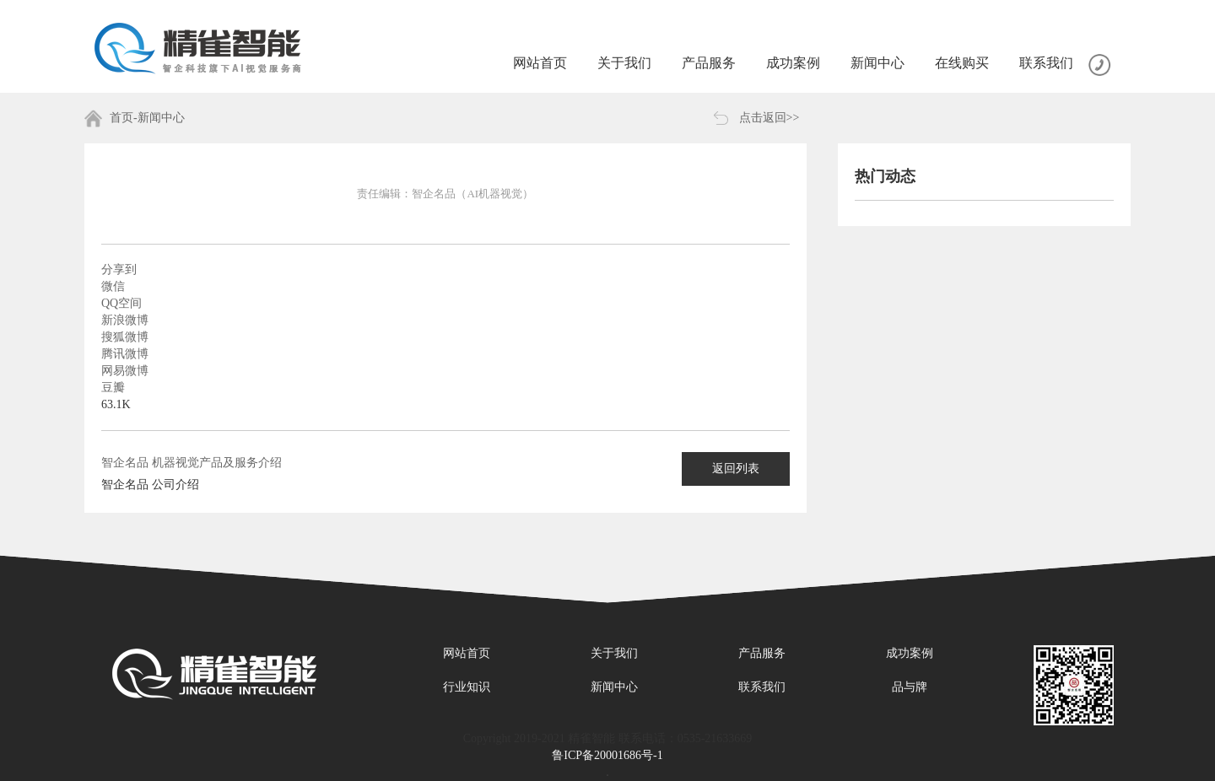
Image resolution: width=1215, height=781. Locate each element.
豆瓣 (113, 387)
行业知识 (466, 687)
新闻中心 (614, 687)
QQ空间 (121, 303)
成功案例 (909, 653)
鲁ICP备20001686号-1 (607, 755)
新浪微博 (124, 320)
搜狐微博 (124, 337)
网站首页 (466, 653)
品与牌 (909, 687)
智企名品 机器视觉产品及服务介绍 (191, 462)
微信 (113, 286)
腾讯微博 (124, 353)
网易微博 (124, 370)
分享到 (119, 269)
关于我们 (614, 653)
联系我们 (762, 687)
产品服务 (762, 653)
